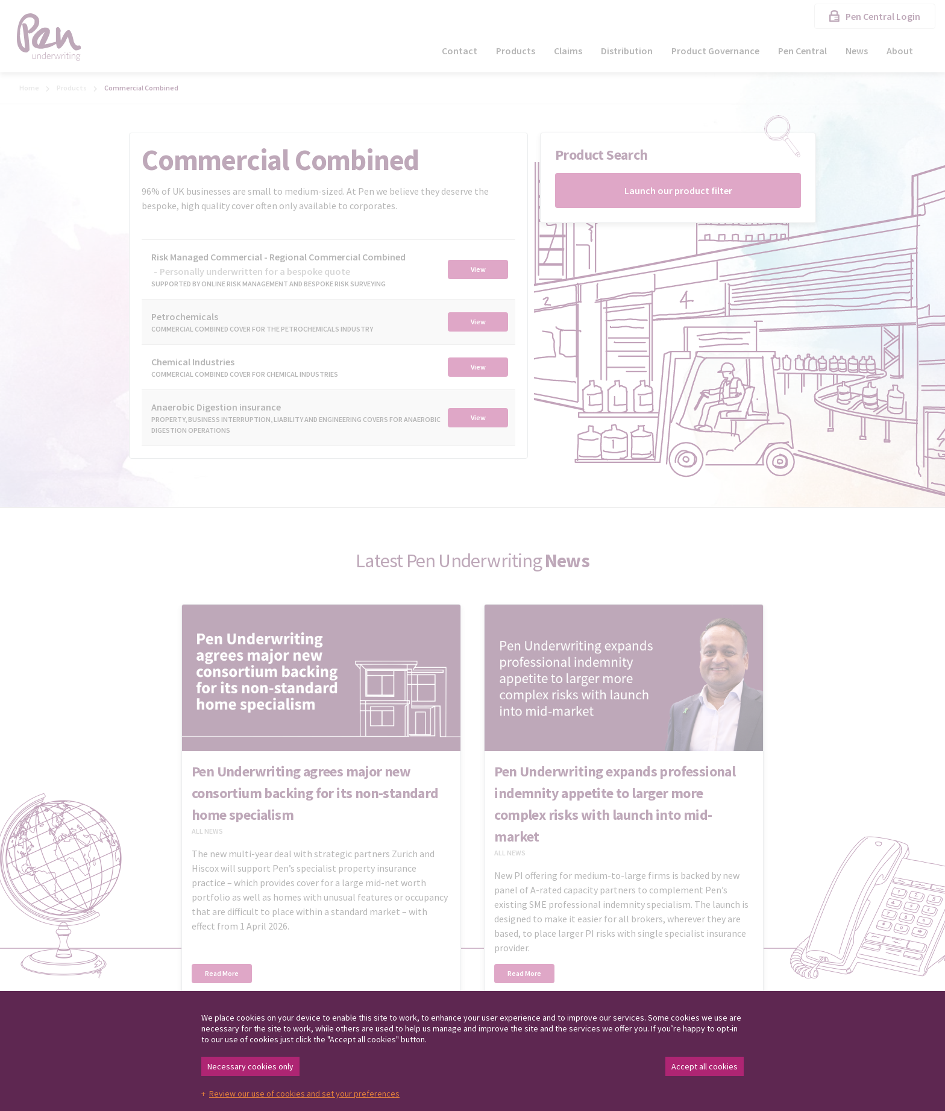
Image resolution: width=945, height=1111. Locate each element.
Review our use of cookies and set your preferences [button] (304, 1093)
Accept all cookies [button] (704, 1066)
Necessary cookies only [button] (250, 1066)
